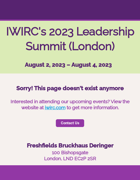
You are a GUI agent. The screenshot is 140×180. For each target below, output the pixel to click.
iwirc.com (55, 107)
